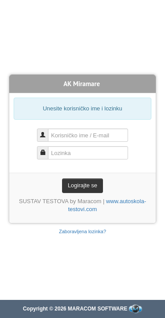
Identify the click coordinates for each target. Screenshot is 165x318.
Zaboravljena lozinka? (82, 231)
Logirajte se (82, 185)
